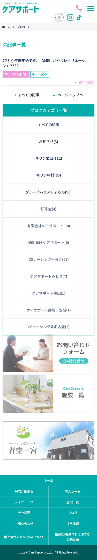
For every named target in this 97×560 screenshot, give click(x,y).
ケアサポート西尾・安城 (48, 299)
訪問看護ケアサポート (48, 231)
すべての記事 (48, 113)
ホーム (6, 27)
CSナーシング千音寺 (48, 248)
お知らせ (48, 130)
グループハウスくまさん (48, 181)
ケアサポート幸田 (48, 282)
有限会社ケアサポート (48, 215)
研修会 (48, 198)
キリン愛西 (39, 72)
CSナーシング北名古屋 (49, 315)
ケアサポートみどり (48, 265)
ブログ (21, 27)
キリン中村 (48, 164)
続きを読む (84, 81)
